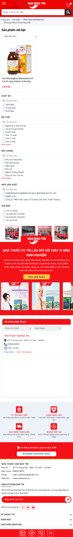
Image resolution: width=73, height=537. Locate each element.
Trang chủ (5, 20)
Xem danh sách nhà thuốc (36, 454)
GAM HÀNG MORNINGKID (33, 20)
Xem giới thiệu (36, 276)
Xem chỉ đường (24, 352)
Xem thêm (6, 144)
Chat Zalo (10, 352)
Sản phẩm (16, 20)
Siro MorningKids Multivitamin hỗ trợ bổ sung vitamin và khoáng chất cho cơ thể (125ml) (17, 81)
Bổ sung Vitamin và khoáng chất (17, 22)
